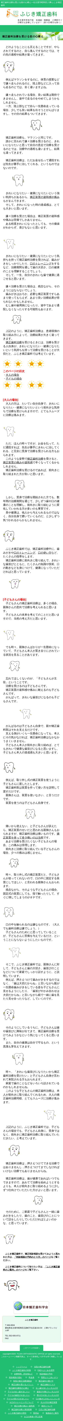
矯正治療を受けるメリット (22, 1385)
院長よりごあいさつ (49, 1377)
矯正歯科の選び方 (46, 1381)
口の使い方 (44, 552)
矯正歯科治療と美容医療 (21, 1409)
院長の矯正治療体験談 (22, 1381)
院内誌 (36, 1413)
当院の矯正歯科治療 (42, 1367)
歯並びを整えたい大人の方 (48, 1392)
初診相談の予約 (45, 1374)
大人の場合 (12, 374)
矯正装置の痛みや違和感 (18, 462)
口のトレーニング (40, 263)
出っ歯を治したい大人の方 (47, 1388)
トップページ (21, 1367)
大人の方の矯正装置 (48, 1402)
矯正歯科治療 (14, 342)
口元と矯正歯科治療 (47, 1409)
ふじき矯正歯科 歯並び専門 (31, 13)
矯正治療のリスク (47, 1385)
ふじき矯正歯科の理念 (17, 1413)
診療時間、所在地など (23, 1374)
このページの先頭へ (31, 1348)
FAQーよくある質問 (46, 1370)
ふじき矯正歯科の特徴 (21, 1370)
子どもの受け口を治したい (18, 1399)
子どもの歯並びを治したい (19, 1395)
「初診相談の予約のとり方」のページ (32, 1257)
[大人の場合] (10, 399)
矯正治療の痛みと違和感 (24, 1406)
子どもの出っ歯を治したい (19, 1392)
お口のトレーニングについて (22, 1402)
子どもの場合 (14, 378)
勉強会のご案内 (52, 1413)
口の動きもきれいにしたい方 (48, 1399)
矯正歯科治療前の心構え (19, 1388)
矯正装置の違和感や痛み (44, 197)
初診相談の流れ (15, 1377)
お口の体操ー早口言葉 (33, 1417)
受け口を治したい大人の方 (48, 1395)
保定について (46, 1406)
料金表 (31, 1377)
